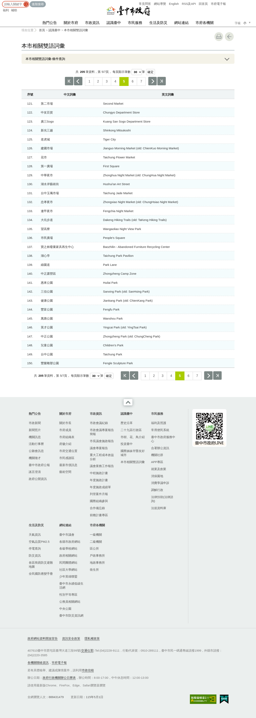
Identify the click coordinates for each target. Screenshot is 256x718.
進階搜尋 (38, 4)
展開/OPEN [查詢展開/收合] (226, 58)
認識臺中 (113, 23)
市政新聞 (35, 423)
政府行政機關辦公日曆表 (59, 677)
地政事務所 (97, 562)
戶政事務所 (97, 555)
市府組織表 (66, 437)
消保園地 (157, 476)
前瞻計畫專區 (99, 515)
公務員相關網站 (69, 601)
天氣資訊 (35, 534)
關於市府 (71, 23)
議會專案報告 (99, 448)
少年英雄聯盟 (68, 576)
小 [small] (244, 23)
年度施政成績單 (100, 487)
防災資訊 (35, 555)
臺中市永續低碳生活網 (71, 585)
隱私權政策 (92, 638)
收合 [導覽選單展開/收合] (128, 402)
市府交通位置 (68, 451)
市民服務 (135, 23)
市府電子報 (218, 3)
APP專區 (157, 462)
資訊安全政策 (71, 638)
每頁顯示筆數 (122, 71)
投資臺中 (127, 444)
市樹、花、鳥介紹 (133, 437)
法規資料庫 (158, 508)
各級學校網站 (68, 548)
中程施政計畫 (99, 473)
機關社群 (157, 455)
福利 (6, 10)
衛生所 (94, 569)
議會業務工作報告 (102, 466)
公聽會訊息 (36, 451)
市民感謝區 (66, 458)
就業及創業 (158, 469)
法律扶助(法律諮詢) (162, 499)
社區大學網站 (68, 569)
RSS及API (189, 3)
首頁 (42, 30)
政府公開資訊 (38, 479)
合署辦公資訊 (160, 448)
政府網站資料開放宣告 (43, 638)
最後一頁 (161, 81)
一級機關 (96, 534)
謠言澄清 (35, 472)
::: (1, 2)
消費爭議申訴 (160, 483)
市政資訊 (92, 23)
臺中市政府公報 (39, 465)
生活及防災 (158, 23)
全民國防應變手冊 (41, 573)
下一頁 (152, 81)
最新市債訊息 (68, 465)
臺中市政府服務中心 (163, 439)
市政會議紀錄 (99, 423)
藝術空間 (65, 472)
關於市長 (65, 423)
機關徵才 (35, 458)
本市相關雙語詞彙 (76, 30)
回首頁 (203, 3)
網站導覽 (160, 3)
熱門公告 (49, 23)
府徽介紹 (65, 444)
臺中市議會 (66, 534)
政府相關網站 (68, 555)
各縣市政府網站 (69, 541)
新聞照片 (35, 430)
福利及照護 (158, 423)
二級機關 (96, 541)
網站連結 (181, 23)
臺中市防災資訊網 (71, 615)
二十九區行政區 (131, 430)
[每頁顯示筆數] (137, 72)
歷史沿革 (127, 423)
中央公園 (65, 608)
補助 (14, 10)
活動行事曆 (36, 444)
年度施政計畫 (99, 480)
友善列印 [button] (218, 36)
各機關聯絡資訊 (38, 662)
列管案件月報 (99, 494)
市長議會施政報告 (102, 441)
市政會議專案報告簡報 (102, 432)
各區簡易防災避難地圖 (41, 564)
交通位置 (87, 650)
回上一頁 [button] (229, 36)
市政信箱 (88, 670)
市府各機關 (205, 23)
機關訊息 (35, 437)
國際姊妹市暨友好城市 (133, 453)
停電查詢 (35, 548)
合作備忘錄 (97, 508)
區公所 (94, 548)
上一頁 (78, 81)
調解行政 (157, 490)
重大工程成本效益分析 (102, 457)
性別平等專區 (68, 594)
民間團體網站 (68, 562)
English (174, 3)
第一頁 (69, 81)
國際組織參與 (99, 501)
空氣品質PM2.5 (39, 541)
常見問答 (145, 3)
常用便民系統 (160, 430)
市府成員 (65, 430)
